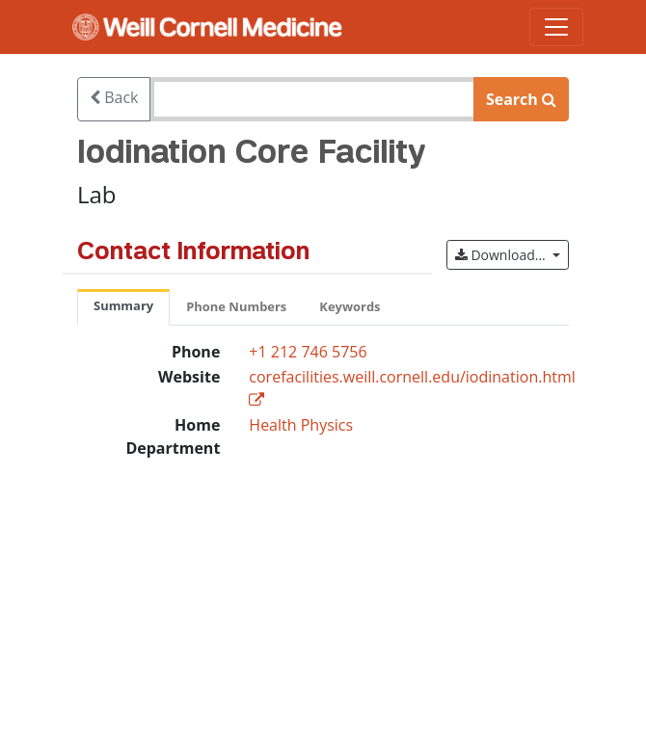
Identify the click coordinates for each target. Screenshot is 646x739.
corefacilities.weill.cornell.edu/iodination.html (412, 376)
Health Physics (301, 424)
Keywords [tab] (349, 306)
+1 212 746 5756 (307, 351)
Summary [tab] (123, 305)
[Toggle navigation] (556, 27)
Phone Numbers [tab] (236, 306)
